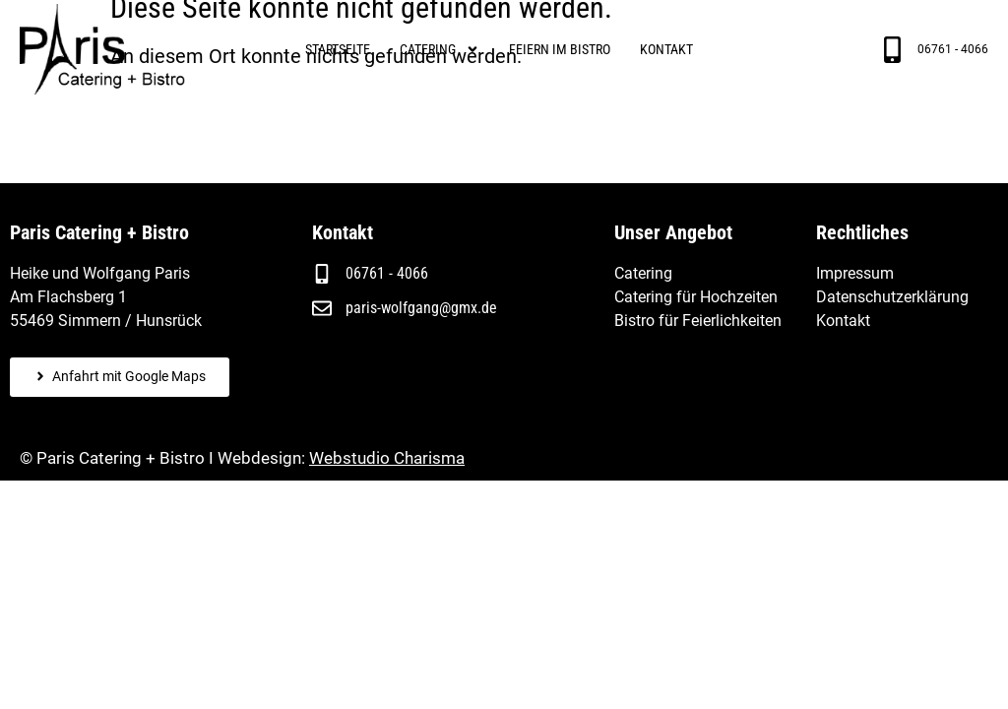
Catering (439, 49)
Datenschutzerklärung (892, 297)
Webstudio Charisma (387, 458)
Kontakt (666, 49)
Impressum (855, 273)
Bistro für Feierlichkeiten (698, 320)
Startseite (337, 49)
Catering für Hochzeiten (696, 297)
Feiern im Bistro (559, 49)
